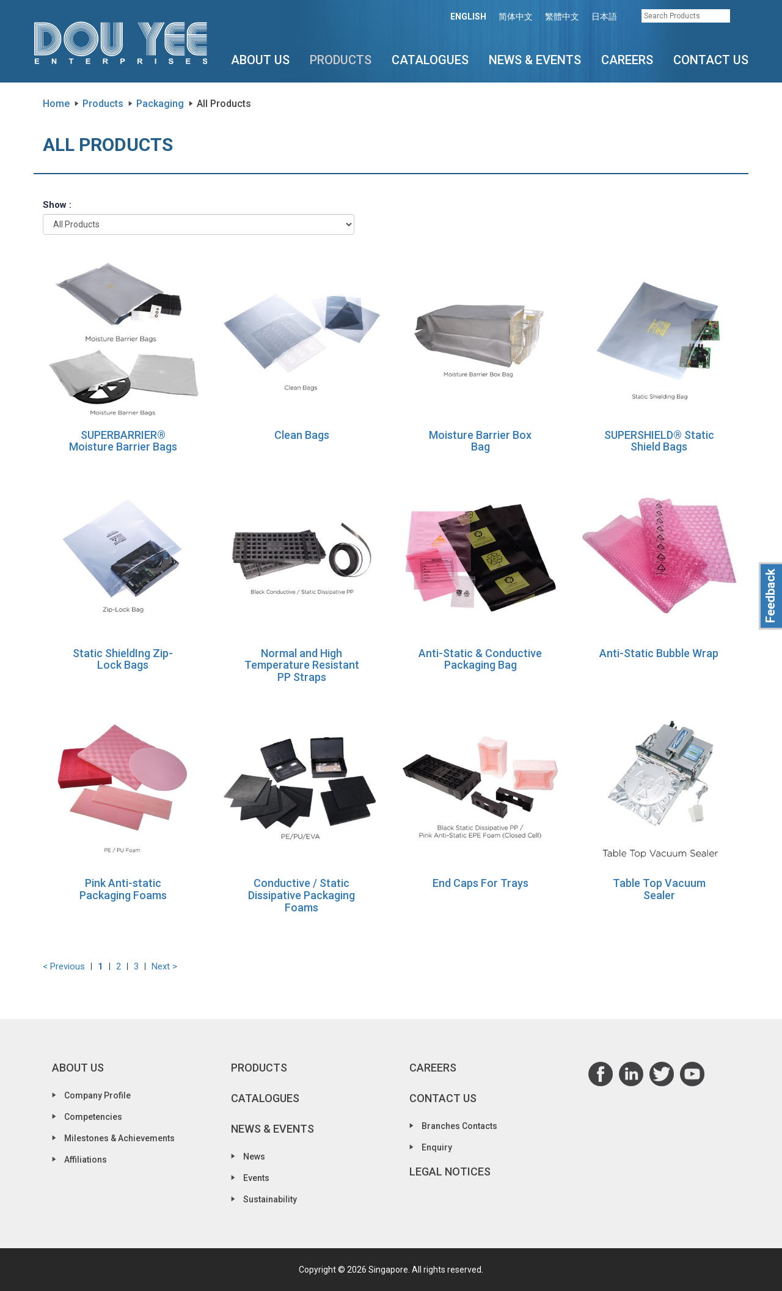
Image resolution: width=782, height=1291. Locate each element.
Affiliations (85, 1159)
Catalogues (430, 60)
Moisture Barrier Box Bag (480, 441)
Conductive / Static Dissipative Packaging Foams (301, 895)
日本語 (604, 16)
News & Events (535, 60)
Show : (57, 204)
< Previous (64, 966)
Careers (627, 60)
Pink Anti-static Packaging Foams (123, 889)
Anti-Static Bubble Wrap (658, 653)
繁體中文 (562, 16)
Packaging (160, 103)
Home (56, 103)
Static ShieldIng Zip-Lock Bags (123, 659)
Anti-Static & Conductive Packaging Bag (480, 659)
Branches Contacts (459, 1126)
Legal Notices (450, 1171)
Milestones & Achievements (119, 1138)
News (254, 1156)
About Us (260, 60)
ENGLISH (468, 16)
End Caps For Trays (480, 883)
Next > (164, 966)
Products (340, 60)
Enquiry (437, 1147)
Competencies (93, 1117)
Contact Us (710, 60)
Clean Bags (301, 434)
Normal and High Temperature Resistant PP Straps (301, 665)
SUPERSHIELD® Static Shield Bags (659, 441)
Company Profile (97, 1095)
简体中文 (516, 16)
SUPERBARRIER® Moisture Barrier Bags (123, 441)
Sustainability (270, 1199)
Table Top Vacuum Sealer (659, 889)
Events (256, 1178)
